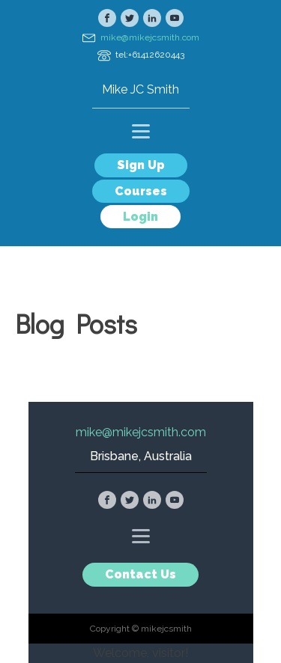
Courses (141, 191)
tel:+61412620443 (149, 54)
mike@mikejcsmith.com (149, 37)
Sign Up (141, 165)
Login (140, 217)
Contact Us (140, 574)
